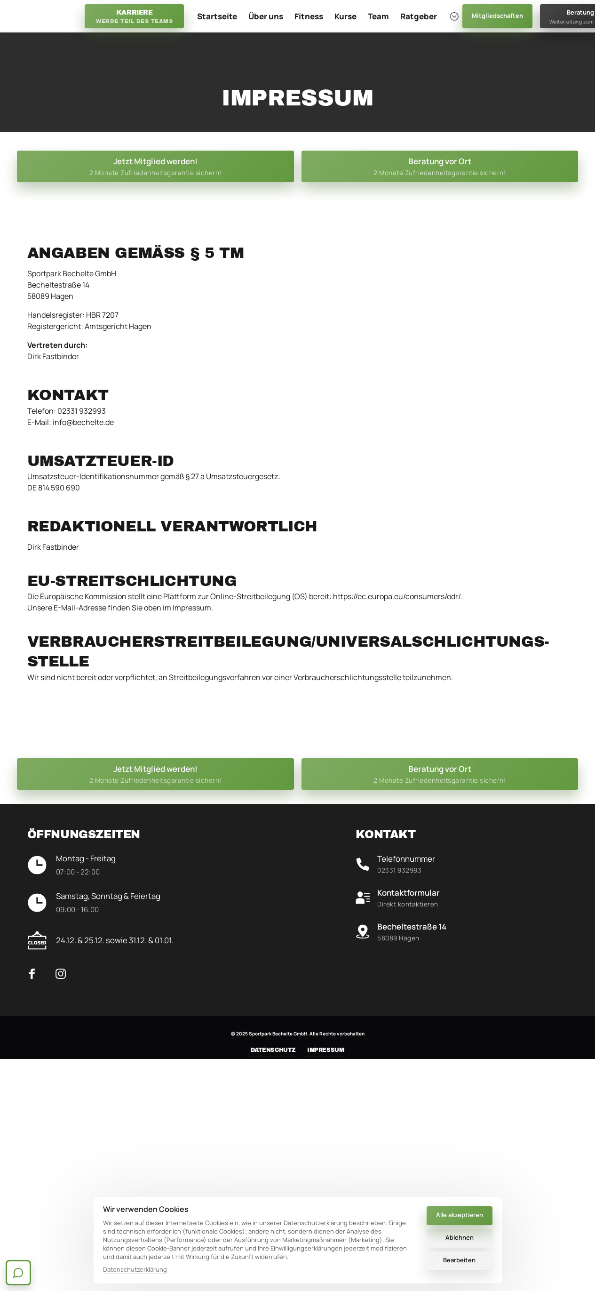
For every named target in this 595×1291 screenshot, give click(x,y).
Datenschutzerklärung (135, 1269)
